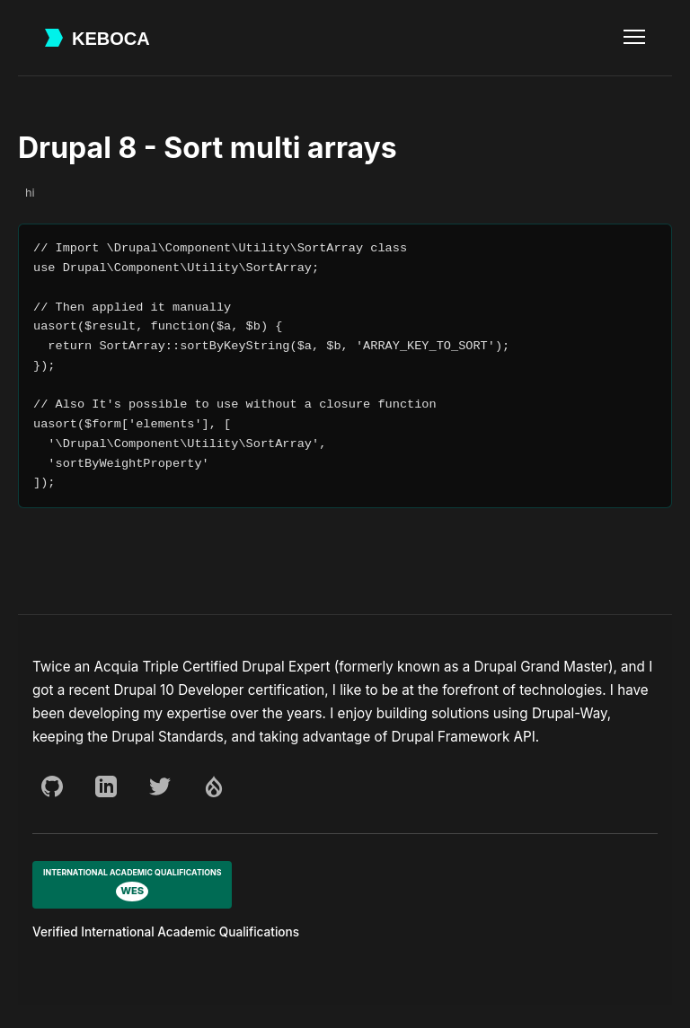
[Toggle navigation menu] (634, 37)
